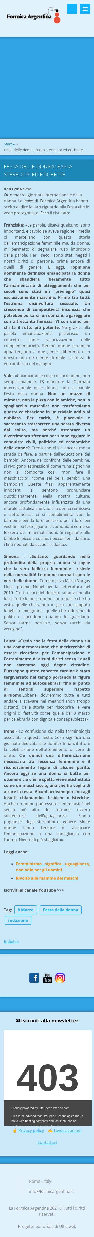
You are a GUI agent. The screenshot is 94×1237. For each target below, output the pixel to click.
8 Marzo (26, 910)
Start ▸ (9, 144)
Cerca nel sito (72, 9)
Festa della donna (60, 910)
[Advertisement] (47, 89)
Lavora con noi (68, 1130)
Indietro (11, 941)
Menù (85, 9)
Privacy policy (31, 1130)
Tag (7, 910)
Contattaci (47, 1142)
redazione (18, 920)
